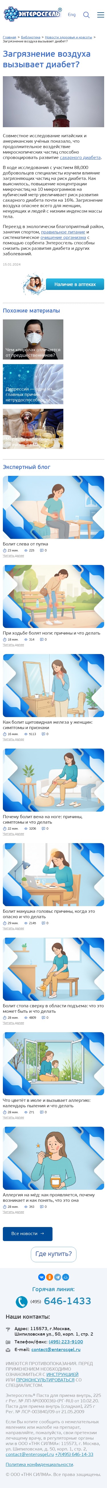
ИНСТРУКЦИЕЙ (62, 1375)
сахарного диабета (80, 158)
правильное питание (63, 232)
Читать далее (13, 555)
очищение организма (63, 237)
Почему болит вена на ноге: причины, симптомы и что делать (42, 820)
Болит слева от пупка (25, 544)
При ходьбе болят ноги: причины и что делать (51, 633)
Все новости (27, 1234)
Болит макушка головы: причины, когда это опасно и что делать (49, 914)
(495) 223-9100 (66, 1342)
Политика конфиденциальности (39, 1465)
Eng (72, 15)
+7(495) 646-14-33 (74, 1454)
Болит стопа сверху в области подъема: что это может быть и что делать (53, 1009)
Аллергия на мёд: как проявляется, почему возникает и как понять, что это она (49, 1198)
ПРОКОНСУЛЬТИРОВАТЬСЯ (45, 1380)
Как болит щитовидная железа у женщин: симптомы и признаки (47, 725)
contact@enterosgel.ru (55, 1350)
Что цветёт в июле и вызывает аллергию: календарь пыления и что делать (46, 1103)
